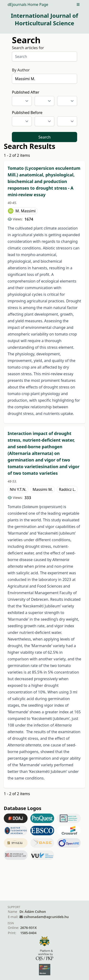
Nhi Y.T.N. (18, 489)
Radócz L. (67, 489)
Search (44, 137)
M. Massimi (25, 210)
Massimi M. (43, 489)
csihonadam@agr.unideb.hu (46, 917)
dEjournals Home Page (28, 4)
